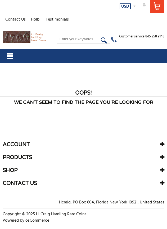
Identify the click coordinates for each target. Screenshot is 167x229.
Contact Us (15, 19)
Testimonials (57, 19)
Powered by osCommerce (26, 220)
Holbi (35, 19)
